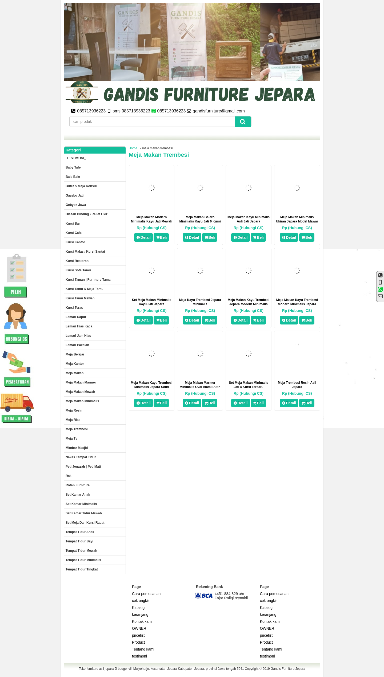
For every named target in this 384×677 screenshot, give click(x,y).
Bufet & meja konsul (81, 186)
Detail (143, 237)
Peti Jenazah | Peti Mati (83, 466)
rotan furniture (78, 485)
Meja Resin (74, 410)
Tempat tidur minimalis (83, 560)
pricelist (138, 635)
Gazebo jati (74, 195)
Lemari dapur (76, 317)
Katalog (138, 607)
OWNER (139, 628)
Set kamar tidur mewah (84, 513)
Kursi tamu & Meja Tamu (84, 289)
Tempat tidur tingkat (82, 569)
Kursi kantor (75, 242)
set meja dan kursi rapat (85, 523)
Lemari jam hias (78, 336)
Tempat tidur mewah (81, 551)
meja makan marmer (81, 382)
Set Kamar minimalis (81, 504)
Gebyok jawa (76, 205)
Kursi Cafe (74, 233)
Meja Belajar (75, 354)
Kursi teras (74, 308)
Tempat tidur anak (80, 532)
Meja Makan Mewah (80, 392)
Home (133, 148)
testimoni (139, 656)
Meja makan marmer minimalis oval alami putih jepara (200, 387)
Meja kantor (75, 364)
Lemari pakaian (77, 345)
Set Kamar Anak (78, 494)
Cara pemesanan (146, 594)
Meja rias (73, 420)
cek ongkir (140, 600)
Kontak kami (142, 621)
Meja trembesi (77, 429)
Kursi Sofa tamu (78, 270)
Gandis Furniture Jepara (288, 669)
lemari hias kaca (79, 326)
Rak (68, 476)
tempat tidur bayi (79, 541)
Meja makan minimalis (82, 401)
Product (138, 642)
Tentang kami (143, 649)
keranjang (140, 614)
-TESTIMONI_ (76, 158)
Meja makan (74, 373)
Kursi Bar (73, 223)
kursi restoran (77, 261)
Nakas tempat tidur (81, 457)
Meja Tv (71, 438)
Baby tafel (74, 167)
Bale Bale (73, 177)
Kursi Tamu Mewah (80, 298)
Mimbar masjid (77, 448)
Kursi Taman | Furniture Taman (89, 279)
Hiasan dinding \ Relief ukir (86, 214)
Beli (161, 237)
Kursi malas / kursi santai (85, 251)
